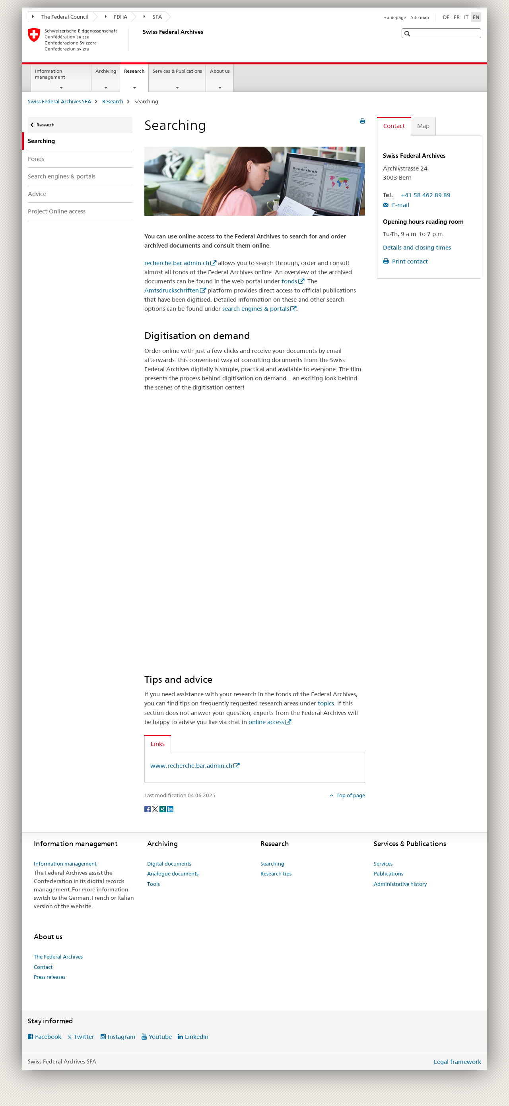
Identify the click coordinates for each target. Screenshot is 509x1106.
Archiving (105, 71)
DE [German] (446, 17)
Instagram (122, 1036)
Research (136, 73)
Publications (388, 873)
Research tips (275, 873)
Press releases (49, 977)
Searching (272, 863)
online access (266, 722)
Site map (420, 17)
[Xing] (163, 809)
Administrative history (400, 884)
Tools (153, 884)
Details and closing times (417, 247)
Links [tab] (158, 744)
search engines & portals (255, 308)
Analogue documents (172, 873)
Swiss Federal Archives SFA (59, 101)
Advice (37, 194)
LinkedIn (196, 1036)
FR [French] (457, 17)
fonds (289, 281)
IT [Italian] (466, 17)
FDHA (116, 16)
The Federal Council (60, 16)
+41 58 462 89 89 (426, 195)
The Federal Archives (58, 956)
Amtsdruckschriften (171, 290)
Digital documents (169, 863)
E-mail (399, 205)
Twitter (84, 1036)
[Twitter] (155, 809)
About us (220, 71)
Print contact (409, 261)
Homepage (394, 17)
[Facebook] (148, 809)
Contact (43, 967)
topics (326, 703)
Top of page (350, 795)
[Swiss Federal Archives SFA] (141, 39)
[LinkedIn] (170, 809)
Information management (50, 74)
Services (383, 863)
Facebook (48, 1036)
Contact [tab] (394, 126)
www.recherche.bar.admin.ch (191, 765)
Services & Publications (177, 71)
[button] (408, 34)
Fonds (36, 159)
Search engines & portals (61, 176)
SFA (153, 16)
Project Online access (56, 211)
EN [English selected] (476, 17)
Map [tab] (423, 126)
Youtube (160, 1036)
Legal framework (457, 1061)
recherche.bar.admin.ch (176, 263)
